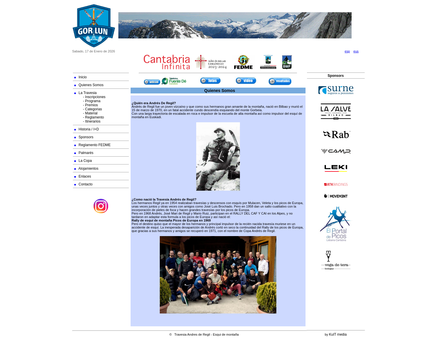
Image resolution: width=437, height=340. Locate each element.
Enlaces (82, 176)
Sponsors (84, 137)
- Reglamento (89, 117)
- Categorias (88, 109)
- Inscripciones (90, 97)
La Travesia (85, 93)
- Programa (87, 101)
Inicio (80, 77)
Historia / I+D (86, 129)
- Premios (86, 105)
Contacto (83, 184)
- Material (86, 113)
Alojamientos (86, 169)
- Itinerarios (87, 121)
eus (356, 51)
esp (347, 51)
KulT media (338, 334)
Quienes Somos (88, 85)
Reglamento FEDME (92, 145)
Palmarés (84, 153)
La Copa (83, 161)
